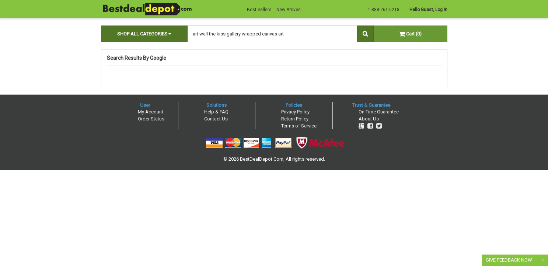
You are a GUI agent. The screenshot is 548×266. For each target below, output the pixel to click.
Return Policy (294, 119)
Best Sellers (259, 9)
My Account (150, 112)
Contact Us (216, 119)
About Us (369, 119)
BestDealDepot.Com (261, 159)
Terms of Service (299, 126)
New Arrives (288, 9)
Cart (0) (410, 34)
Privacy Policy (295, 112)
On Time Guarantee (379, 112)
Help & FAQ (216, 112)
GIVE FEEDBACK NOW (509, 260)
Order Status (151, 119)
